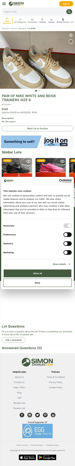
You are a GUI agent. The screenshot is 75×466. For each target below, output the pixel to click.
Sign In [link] (66, 3)
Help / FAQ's (19, 387)
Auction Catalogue (18, 28)
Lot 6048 (31, 28)
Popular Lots (19, 408)
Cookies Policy (52, 445)
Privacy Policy (55, 382)
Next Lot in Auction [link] (37, 128)
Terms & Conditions (55, 377)
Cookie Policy (55, 387)
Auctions (5, 28)
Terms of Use (22, 445)
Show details (59, 264)
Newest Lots (19, 403)
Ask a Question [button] (13, 340)
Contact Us (19, 382)
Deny (37, 282)
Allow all (37, 273)
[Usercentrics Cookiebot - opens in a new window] (59, 181)
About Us (19, 377)
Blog (19, 392)
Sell (19, 398)
